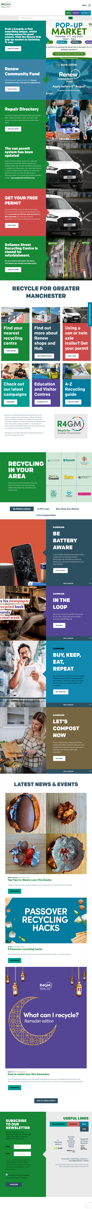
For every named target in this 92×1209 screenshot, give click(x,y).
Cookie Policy (73, 1167)
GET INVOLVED (61, 695)
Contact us (73, 1132)
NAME (8, 1155)
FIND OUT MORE (13, 48)
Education (76, 13)
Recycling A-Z (85, 13)
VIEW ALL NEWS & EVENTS (46, 1108)
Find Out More (60, 574)
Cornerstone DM (83, 1175)
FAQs (84, 1136)
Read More (59, 629)
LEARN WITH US (42, 402)
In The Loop (43, 512)
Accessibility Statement (74, 1169)
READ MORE (15, 895)
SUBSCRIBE (14, 1194)
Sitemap (85, 1169)
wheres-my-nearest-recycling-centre (22, 263)
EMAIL (8, 1162)
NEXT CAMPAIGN (77, 587)
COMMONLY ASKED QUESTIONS (90, 314)
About (84, 1132)
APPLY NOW (12, 225)
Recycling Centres (58, 1132)
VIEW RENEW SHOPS (44, 356)
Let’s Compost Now (46, 519)
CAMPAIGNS (10, 402)
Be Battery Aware (21, 512)
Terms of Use (83, 1167)
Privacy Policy (63, 1167)
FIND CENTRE (11, 351)
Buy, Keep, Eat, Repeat (67, 512)
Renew (68, 13)
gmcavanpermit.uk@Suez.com (23, 178)
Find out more (12, 89)
